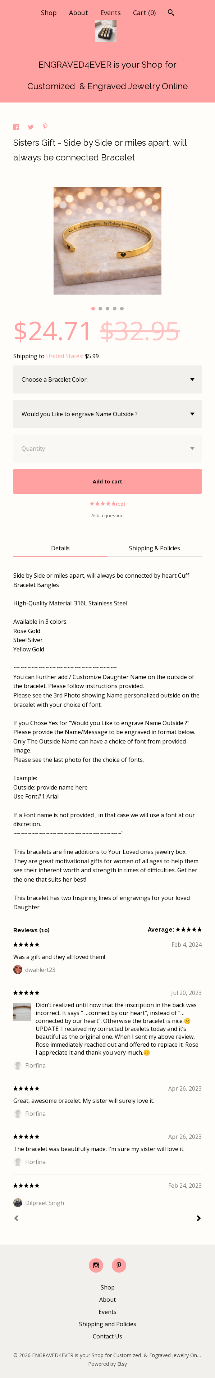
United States (64, 356)
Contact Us (107, 1336)
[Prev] (16, 1219)
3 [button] (107, 308)
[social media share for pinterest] (45, 127)
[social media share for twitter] (31, 128)
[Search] (171, 13)
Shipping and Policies (107, 1324)
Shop (49, 12)
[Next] (199, 1219)
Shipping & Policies (154, 548)
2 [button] (100, 308)
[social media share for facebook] (16, 128)
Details (60, 548)
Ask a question (107, 515)
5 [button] (122, 308)
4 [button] (114, 308)
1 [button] (93, 308)
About (78, 12)
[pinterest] (119, 1265)
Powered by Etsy (107, 1363)
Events (110, 12)
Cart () (144, 12)
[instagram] (96, 1265)
